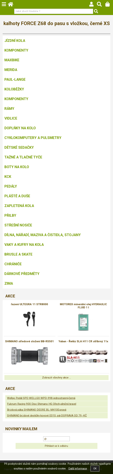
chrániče (13, 264)
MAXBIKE (11, 60)
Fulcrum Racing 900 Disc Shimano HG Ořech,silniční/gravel (41, 403)
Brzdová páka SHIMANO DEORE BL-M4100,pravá (36, 409)
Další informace (77, 468)
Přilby (10, 215)
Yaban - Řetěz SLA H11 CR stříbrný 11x (83, 341)
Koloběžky (14, 89)
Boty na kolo (16, 167)
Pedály (10, 186)
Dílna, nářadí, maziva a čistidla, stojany (42, 235)
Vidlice (10, 118)
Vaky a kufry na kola (24, 244)
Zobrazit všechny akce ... (56, 377)
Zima (8, 283)
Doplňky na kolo (20, 128)
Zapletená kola (19, 206)
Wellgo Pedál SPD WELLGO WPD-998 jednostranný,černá (41, 398)
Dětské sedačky (19, 147)
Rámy (9, 108)
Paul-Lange (15, 79)
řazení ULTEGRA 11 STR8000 (29, 304)
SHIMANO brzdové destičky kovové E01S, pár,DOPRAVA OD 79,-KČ (47, 415)
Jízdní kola (14, 40)
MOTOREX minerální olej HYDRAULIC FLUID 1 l (83, 306)
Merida (10, 70)
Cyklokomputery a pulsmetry (32, 138)
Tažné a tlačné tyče (23, 157)
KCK (7, 176)
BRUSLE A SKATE (18, 254)
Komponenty (16, 50)
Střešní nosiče (18, 225)
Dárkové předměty (21, 274)
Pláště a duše (17, 196)
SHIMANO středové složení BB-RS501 (29, 341)
